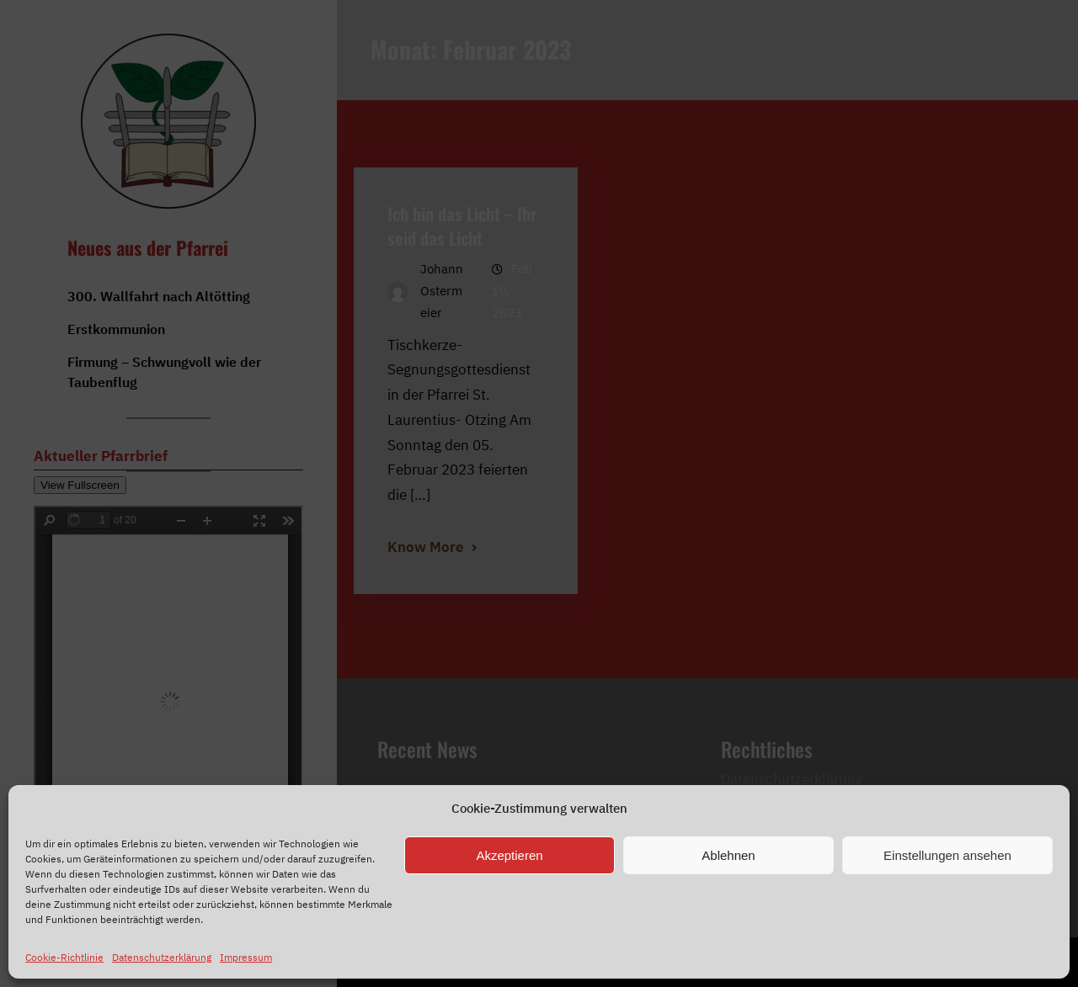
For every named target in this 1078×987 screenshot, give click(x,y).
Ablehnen (728, 855)
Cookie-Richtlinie (64, 957)
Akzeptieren (509, 855)
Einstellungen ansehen (947, 855)
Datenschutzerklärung (161, 957)
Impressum (246, 957)
